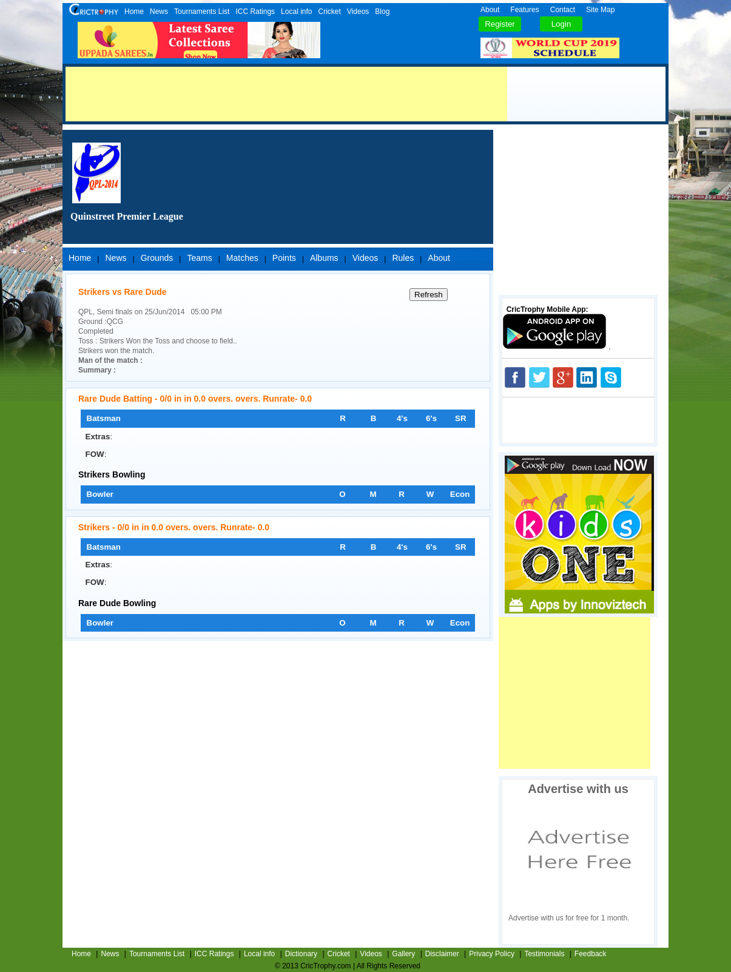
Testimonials (544, 954)
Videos (358, 11)
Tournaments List (201, 11)
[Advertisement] (286, 94)
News (159, 11)
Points (284, 258)
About (489, 9)
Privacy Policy (491, 954)
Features (524, 9)
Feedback (590, 954)
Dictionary (301, 954)
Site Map (600, 9)
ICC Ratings (255, 11)
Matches (242, 258)
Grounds (157, 258)
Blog (382, 11)
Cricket (329, 11)
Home (134, 11)
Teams (199, 258)
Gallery (403, 954)
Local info (296, 11)
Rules (403, 258)
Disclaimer (442, 954)
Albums (324, 258)
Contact (562, 9)
